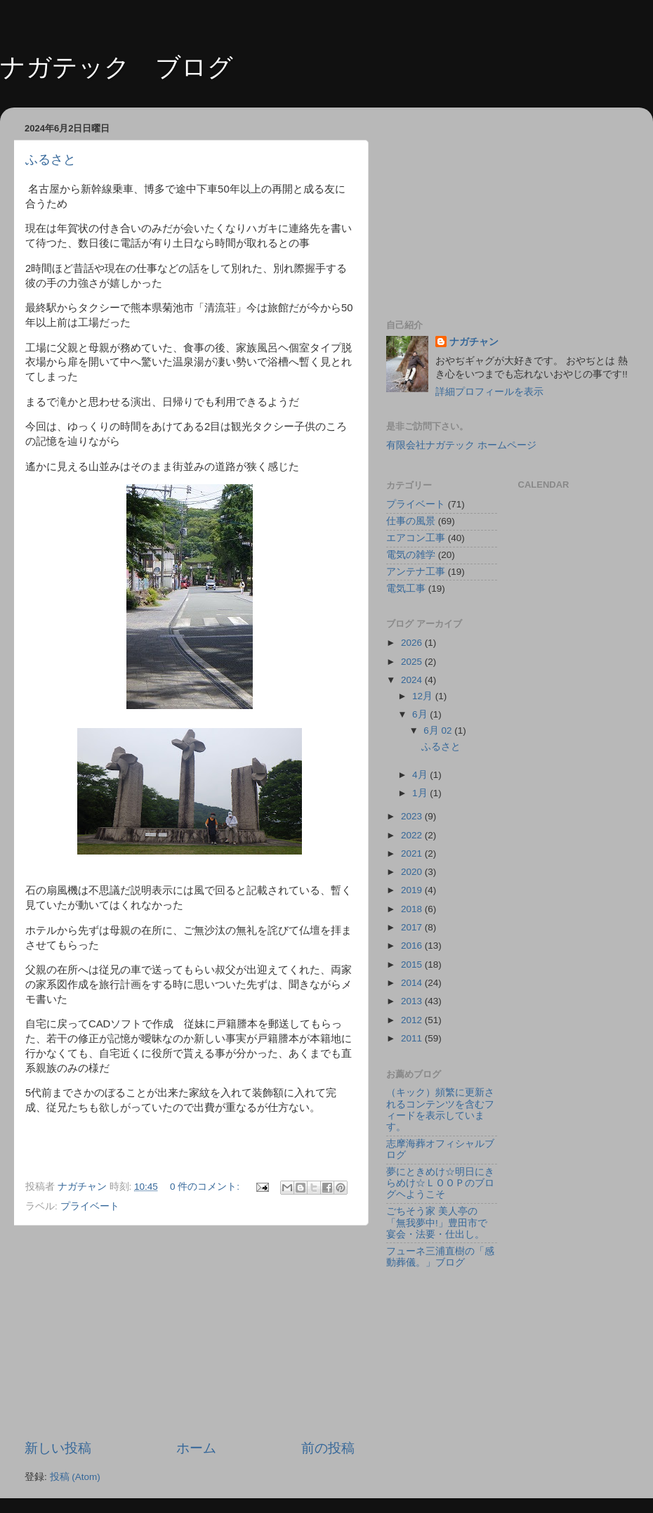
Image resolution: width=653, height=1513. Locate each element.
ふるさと (50, 159)
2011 (413, 1038)
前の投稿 (328, 1448)
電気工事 (406, 588)
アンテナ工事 (415, 571)
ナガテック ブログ (116, 67)
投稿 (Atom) (75, 1477)
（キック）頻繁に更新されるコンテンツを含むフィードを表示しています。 (440, 1109)
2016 (413, 945)
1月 (421, 793)
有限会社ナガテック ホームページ (461, 445)
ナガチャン (474, 342)
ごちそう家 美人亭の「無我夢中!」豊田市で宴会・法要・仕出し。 (436, 1222)
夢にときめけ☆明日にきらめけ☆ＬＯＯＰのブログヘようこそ (440, 1183)
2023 (413, 816)
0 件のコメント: (206, 1186)
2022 (413, 835)
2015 (413, 964)
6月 (421, 714)
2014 (413, 983)
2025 (413, 661)
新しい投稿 (58, 1448)
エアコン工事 (415, 538)
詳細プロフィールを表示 (489, 392)
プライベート (89, 1206)
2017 (413, 927)
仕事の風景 (410, 521)
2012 (413, 1020)
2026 (413, 642)
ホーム (196, 1448)
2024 (413, 680)
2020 (413, 871)
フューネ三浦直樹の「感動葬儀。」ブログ (440, 1257)
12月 (423, 696)
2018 (413, 909)
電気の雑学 (410, 555)
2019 (413, 890)
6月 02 (438, 730)
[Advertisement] (189, 1332)
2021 (413, 853)
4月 (421, 775)
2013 (413, 1001)
